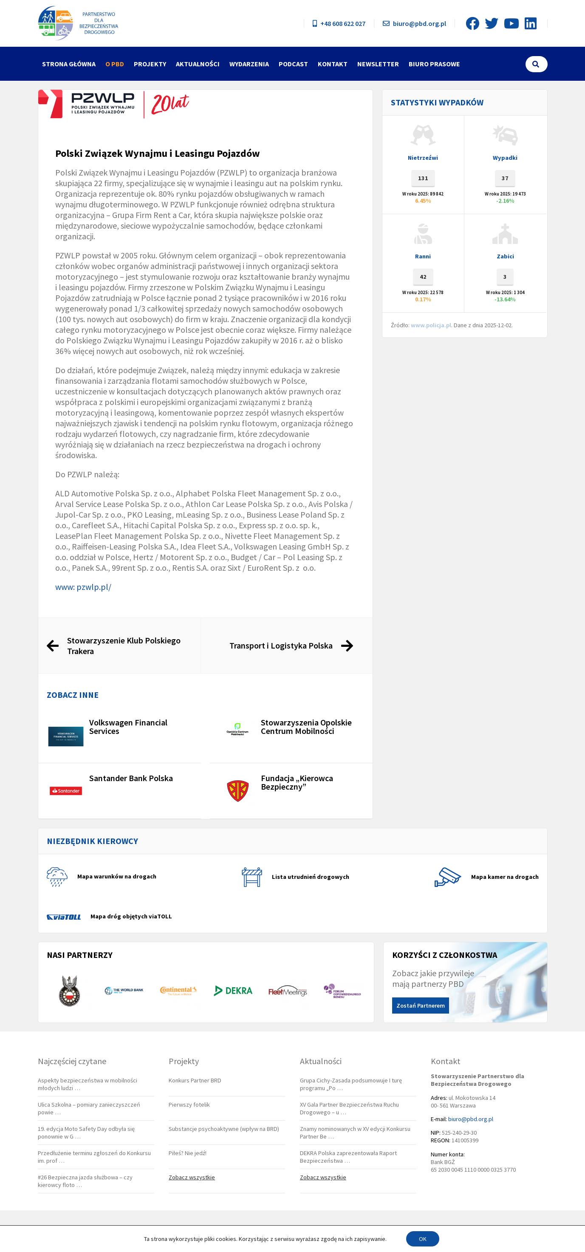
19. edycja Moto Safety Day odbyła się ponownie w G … (86, 1132)
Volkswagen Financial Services (128, 726)
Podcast (293, 63)
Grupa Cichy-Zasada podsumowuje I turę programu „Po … (351, 1084)
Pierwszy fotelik (189, 1104)
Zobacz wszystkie (192, 1177)
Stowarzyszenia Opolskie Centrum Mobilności (306, 726)
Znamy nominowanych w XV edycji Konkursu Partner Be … (355, 1132)
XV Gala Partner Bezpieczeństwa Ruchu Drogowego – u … (349, 1108)
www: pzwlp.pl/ (83, 586)
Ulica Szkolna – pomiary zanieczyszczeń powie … (89, 1108)
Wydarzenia (249, 63)
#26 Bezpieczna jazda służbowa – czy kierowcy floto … (85, 1181)
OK (423, 1239)
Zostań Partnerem (420, 1005)
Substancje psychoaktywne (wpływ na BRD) (224, 1129)
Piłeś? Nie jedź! (187, 1153)
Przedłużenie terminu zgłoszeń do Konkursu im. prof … (94, 1156)
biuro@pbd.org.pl (414, 23)
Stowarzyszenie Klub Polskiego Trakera (124, 645)
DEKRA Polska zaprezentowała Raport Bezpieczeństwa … (348, 1156)
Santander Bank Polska (131, 778)
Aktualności (198, 63)
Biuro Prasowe (434, 63)
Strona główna (69, 63)
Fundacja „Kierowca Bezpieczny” (297, 782)
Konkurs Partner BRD (195, 1080)
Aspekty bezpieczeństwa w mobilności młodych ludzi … (87, 1084)
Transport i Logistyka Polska (281, 645)
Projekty (150, 63)
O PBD (114, 63)
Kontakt (333, 63)
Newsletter (378, 63)
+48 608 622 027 (339, 23)
